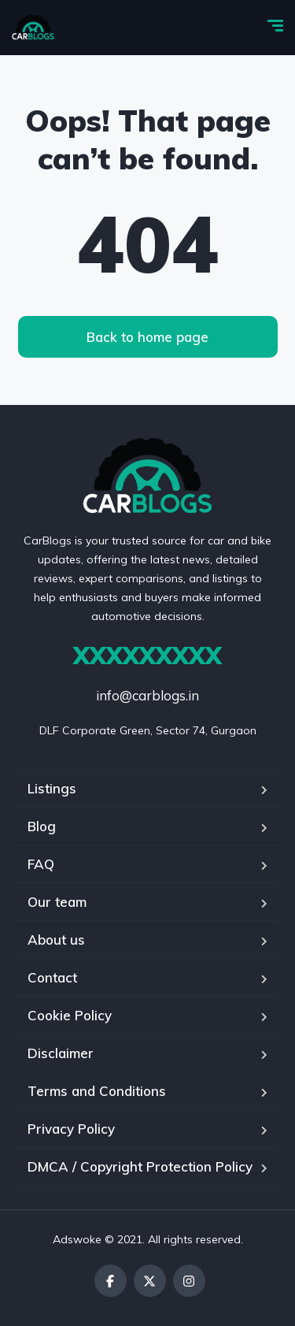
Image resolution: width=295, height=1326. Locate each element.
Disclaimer (61, 1053)
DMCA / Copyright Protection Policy (140, 1166)
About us (56, 939)
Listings (52, 788)
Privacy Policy (71, 1128)
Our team (57, 901)
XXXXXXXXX (147, 655)
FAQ (41, 864)
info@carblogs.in (147, 695)
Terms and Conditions (97, 1091)
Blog (42, 826)
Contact (52, 977)
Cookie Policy (70, 1015)
